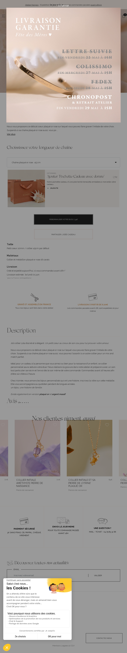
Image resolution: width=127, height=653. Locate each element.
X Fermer (63, 5)
